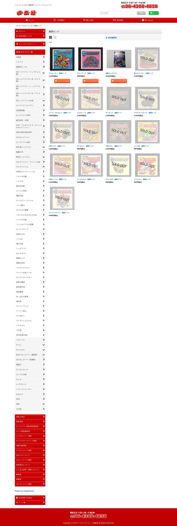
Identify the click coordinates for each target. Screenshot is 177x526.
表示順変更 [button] (111, 38)
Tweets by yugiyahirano (24, 491)
